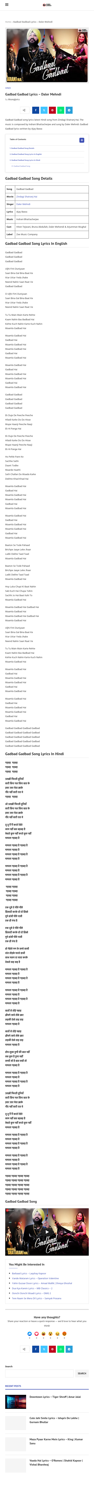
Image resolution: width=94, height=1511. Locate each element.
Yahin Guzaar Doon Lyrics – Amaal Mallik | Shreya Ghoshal (42, 1283)
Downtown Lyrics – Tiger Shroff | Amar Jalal (55, 1397)
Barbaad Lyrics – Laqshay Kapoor (29, 1274)
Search (9, 1367)
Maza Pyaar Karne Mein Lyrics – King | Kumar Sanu (56, 1441)
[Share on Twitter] (44, 110)
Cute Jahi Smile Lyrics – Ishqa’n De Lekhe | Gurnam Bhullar (54, 1420)
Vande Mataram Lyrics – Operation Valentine (35, 1279)
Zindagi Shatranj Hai (26, 197)
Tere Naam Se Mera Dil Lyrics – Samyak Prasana (36, 1299)
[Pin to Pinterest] (52, 110)
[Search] (87, 5)
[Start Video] (47, 1232)
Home (8, 22)
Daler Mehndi (23, 204)
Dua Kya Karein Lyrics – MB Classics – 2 (32, 1289)
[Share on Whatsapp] (60, 110)
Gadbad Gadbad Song (22, 166)
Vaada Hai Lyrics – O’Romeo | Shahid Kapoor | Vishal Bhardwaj (56, 1462)
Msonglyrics (14, 99)
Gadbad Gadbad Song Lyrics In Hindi (25, 160)
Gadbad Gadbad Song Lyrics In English (26, 154)
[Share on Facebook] (35, 110)
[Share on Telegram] (69, 110)
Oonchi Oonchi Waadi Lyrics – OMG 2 (31, 1293)
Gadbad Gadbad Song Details (22, 148)
